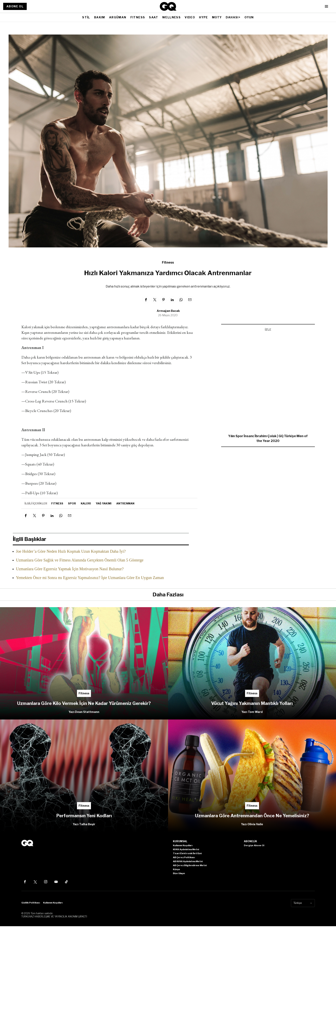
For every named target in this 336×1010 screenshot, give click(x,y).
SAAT (153, 17)
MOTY (217, 17)
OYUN (249, 17)
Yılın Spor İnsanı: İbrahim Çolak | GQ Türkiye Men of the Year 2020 (268, 438)
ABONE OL (15, 6)
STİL (86, 17)
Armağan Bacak (168, 310)
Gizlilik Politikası (30, 902)
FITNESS (137, 17)
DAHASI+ (233, 17)
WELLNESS (171, 17)
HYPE (203, 17)
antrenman (125, 503)
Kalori (86, 503)
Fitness (168, 262)
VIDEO (190, 17)
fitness (57, 503)
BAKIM (99, 17)
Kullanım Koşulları (53, 902)
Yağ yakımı (103, 503)
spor (72, 503)
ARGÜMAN (117, 17)
